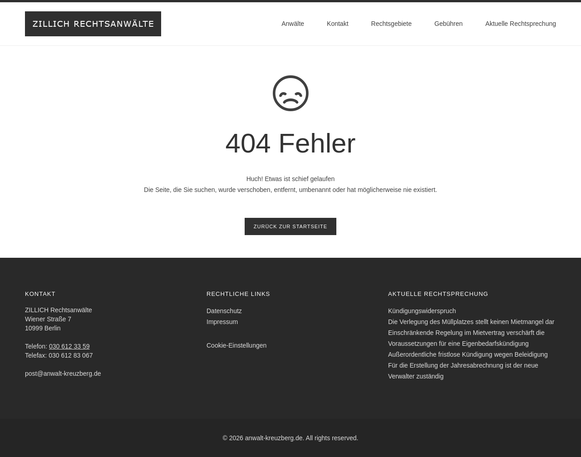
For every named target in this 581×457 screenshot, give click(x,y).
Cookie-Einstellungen (236, 345)
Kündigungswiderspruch (422, 310)
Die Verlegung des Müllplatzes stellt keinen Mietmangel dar (471, 321)
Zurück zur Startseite (290, 226)
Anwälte (292, 23)
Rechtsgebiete (391, 23)
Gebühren (448, 23)
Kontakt (337, 23)
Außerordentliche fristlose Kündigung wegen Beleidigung (468, 354)
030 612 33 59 (69, 346)
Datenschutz (224, 310)
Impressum (222, 321)
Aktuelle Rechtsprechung (520, 23)
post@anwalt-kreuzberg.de (63, 373)
